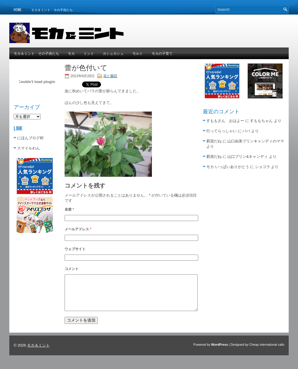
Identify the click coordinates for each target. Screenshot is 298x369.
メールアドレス (78, 229)
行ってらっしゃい (221, 131)
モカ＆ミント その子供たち (52, 9)
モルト (137, 53)
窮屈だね (213, 141)
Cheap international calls (266, 351)
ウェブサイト (75, 249)
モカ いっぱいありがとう (227, 167)
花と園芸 (110, 76)
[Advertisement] (220, 31)
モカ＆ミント (38, 352)
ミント (89, 53)
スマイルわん (28, 148)
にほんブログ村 (30, 138)
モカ (71, 53)
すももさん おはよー (225, 121)
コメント (72, 269)
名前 (69, 209)
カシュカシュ (113, 53)
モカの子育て (162, 53)
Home (18, 9)
